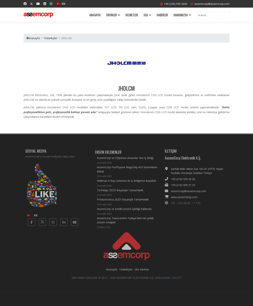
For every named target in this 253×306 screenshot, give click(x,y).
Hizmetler (131, 15)
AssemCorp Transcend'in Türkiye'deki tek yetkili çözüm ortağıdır (127, 225)
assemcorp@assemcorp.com (212, 4)
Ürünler (111, 15)
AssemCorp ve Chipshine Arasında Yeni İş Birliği (125, 162)
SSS (145, 15)
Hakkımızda (181, 15)
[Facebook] (25, 3)
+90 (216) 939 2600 (175, 4)
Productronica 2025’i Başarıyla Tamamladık (123, 204)
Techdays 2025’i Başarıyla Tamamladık (120, 194)
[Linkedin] (44, 3)
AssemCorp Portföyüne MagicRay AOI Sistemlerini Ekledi (127, 174)
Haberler (162, 15)
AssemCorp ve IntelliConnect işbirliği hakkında (124, 213)
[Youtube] (38, 3)
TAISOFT (176, 280)
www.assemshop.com (186, 197)
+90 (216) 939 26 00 (185, 179)
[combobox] (213, 15)
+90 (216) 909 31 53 (185, 185)
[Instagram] (51, 3)
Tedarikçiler (126, 271)
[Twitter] (31, 4)
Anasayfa (95, 15)
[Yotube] (72, 222)
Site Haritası (142, 271)
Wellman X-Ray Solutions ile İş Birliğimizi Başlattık (126, 185)
